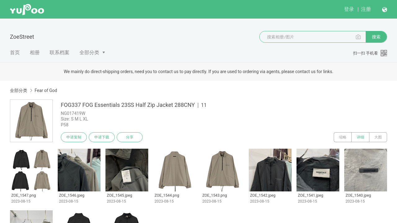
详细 (360, 137)
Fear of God (45, 90)
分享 (129, 137)
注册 (366, 9)
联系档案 (59, 52)
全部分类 (89, 52)
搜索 (376, 36)
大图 (378, 137)
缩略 (342, 137)
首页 (15, 52)
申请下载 (101, 137)
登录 (349, 9)
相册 (35, 52)
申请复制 (73, 137)
